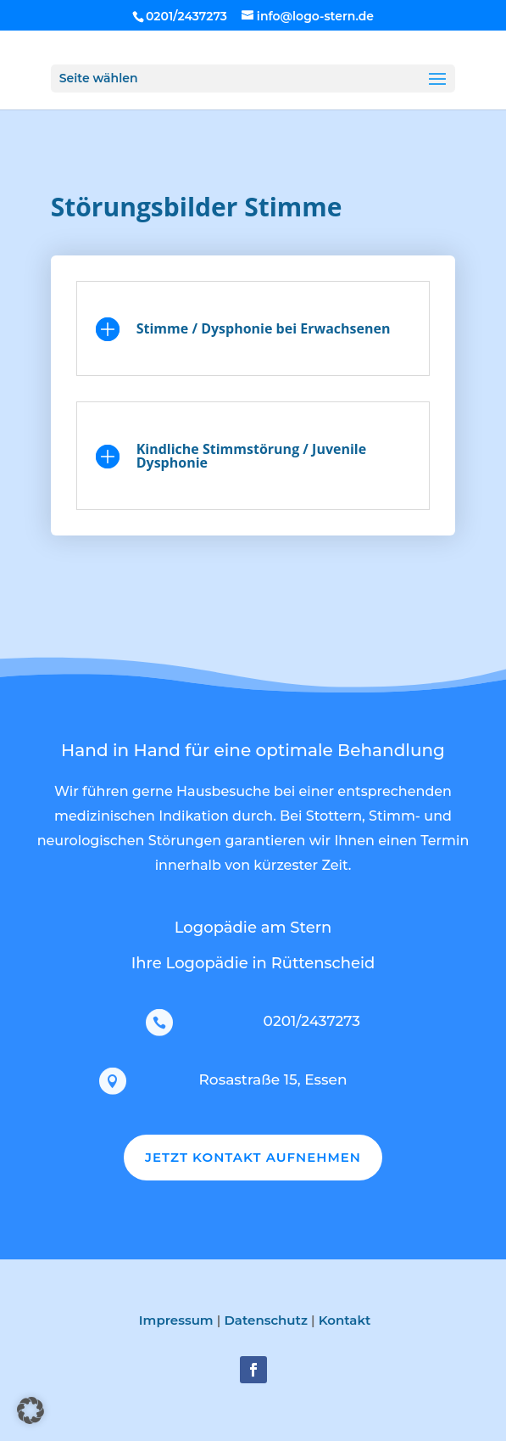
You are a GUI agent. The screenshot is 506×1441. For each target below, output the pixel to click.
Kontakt (345, 1320)
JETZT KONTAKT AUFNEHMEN (253, 1157)
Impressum (176, 1320)
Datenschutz (265, 1320)
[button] (30, 1410)
